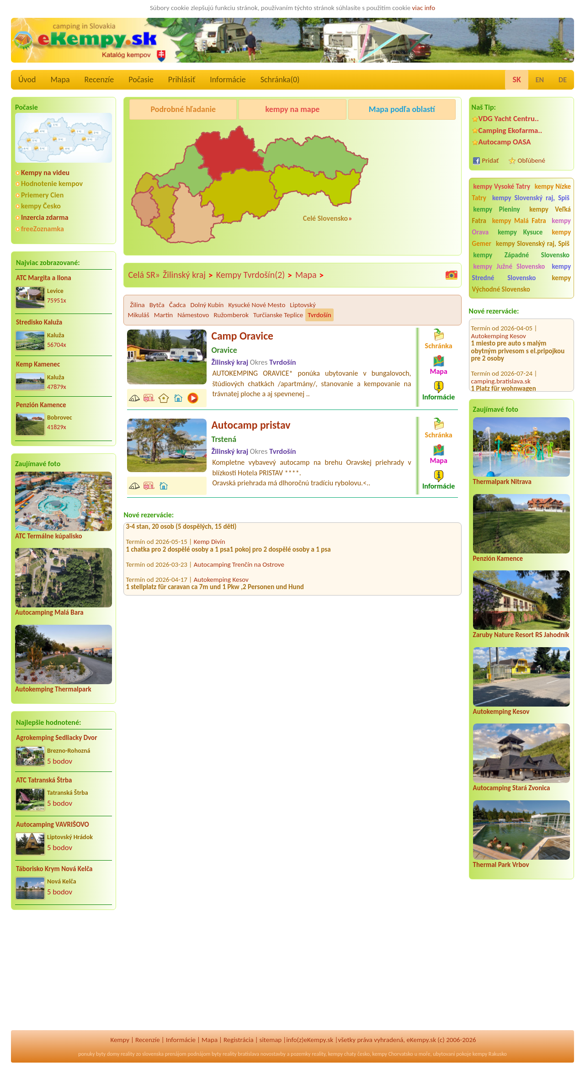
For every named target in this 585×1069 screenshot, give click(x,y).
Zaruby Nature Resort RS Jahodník (521, 635)
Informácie (227, 79)
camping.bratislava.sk (501, 371)
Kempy (119, 1040)
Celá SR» (144, 274)
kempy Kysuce (520, 232)
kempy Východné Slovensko (521, 283)
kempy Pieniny (496, 209)
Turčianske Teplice (278, 315)
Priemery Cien (42, 195)
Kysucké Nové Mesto (256, 305)
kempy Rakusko (490, 1054)
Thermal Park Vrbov (501, 865)
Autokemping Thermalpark (53, 689)
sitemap (271, 1040)
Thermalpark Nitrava (502, 482)
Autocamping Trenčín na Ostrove (239, 523)
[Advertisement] (63, 976)
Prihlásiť (181, 79)
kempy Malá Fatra (519, 221)
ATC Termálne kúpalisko (48, 536)
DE (562, 79)
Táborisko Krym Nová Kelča (54, 869)
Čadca (177, 305)
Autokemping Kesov (498, 326)
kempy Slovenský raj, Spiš (530, 198)
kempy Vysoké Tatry (501, 186)
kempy (335, 1054)
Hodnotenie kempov (52, 183)
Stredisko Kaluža (39, 322)
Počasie (141, 79)
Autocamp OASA (505, 142)
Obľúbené (531, 160)
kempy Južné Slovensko (509, 266)
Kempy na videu (45, 172)
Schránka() (280, 79)
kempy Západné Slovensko (521, 255)
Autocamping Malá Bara (49, 612)
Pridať (490, 160)
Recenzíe (99, 79)
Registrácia (238, 1040)
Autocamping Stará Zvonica (511, 788)
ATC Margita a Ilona (43, 278)
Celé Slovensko (325, 218)
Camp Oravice (242, 335)
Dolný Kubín (206, 305)
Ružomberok (231, 315)
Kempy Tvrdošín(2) (254, 275)
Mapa (59, 79)
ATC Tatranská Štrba (44, 780)
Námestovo (193, 315)
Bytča (157, 305)
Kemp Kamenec (38, 364)
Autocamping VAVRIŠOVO (52, 824)
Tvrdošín (319, 315)
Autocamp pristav (250, 424)
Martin (163, 315)
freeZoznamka (42, 228)
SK (516, 79)
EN (540, 79)
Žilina (137, 305)
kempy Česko (41, 206)
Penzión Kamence (41, 405)
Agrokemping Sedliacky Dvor (56, 738)
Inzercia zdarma (45, 217)
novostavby (273, 1054)
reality (128, 1054)
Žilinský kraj (188, 275)
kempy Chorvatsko (392, 1054)
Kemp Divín (209, 545)
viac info (424, 8)
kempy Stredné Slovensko (521, 272)
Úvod (27, 79)
